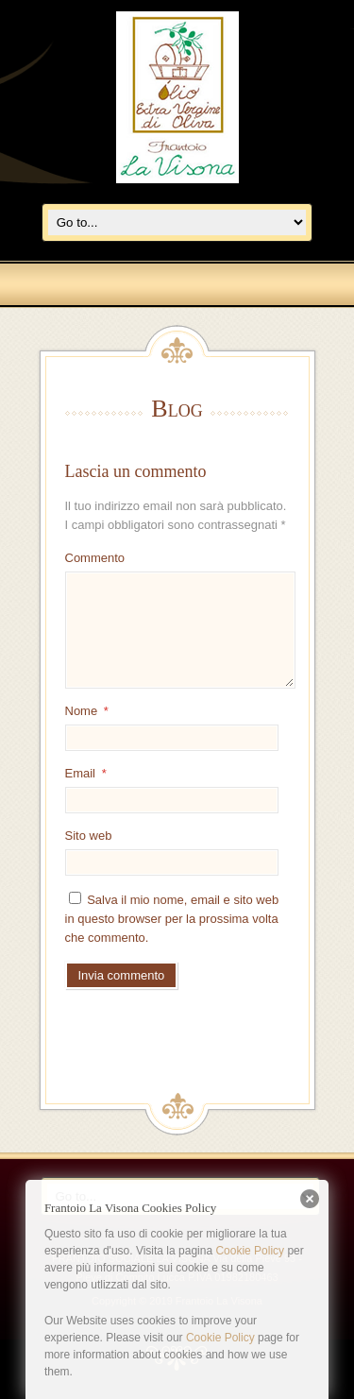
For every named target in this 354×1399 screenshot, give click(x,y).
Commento (95, 558)
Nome (87, 711)
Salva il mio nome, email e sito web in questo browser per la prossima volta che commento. (172, 919)
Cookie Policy (249, 1250)
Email (86, 773)
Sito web (88, 835)
